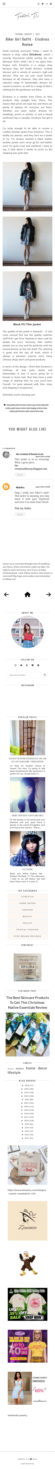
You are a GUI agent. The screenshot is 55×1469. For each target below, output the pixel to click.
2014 (27, 1127)
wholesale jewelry (17, 1415)
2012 (27, 1134)
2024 (26, 1092)
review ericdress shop (36, 411)
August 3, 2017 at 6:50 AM (42, 487)
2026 (27, 1085)
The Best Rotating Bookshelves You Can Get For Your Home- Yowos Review (27, 760)
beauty (27, 916)
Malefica (20, 487)
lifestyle (27, 897)
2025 (26, 1089)
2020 (26, 1106)
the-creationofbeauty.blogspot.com (31, 467)
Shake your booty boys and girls (27, 815)
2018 (26, 1113)
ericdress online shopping (28, 408)
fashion (27, 910)
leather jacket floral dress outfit (19, 411)
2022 (27, 1099)
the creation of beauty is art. (30, 454)
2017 (26, 1117)
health (27, 923)
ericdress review (42, 408)
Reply (20, 474)
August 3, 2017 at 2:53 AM (42, 456)
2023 (26, 1096)
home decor (28, 903)
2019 (26, 1110)
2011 (27, 1138)
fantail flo (24, 1459)
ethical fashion (28, 929)
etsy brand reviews (27, 936)
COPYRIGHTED (27, 1464)
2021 (26, 1103)
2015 (27, 1124)
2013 (27, 1131)
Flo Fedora (27, 869)
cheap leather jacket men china (16, 405)
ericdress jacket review (12, 408)
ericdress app (30, 405)
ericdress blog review (42, 405)
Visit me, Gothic (23, 508)
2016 (26, 1120)
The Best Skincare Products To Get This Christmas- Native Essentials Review (27, 1002)
